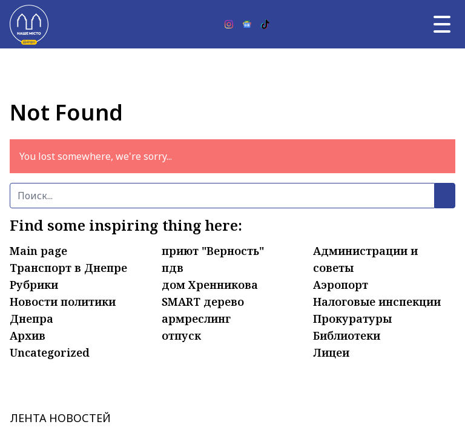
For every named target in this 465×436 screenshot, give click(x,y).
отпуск (181, 335)
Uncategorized (50, 352)
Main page (38, 250)
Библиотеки (346, 335)
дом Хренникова (210, 284)
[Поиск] (222, 195)
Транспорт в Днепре (68, 267)
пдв (172, 267)
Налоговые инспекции (377, 301)
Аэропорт (340, 284)
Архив (27, 335)
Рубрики (34, 284)
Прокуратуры (352, 318)
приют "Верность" (213, 250)
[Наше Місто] (29, 24)
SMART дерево (203, 301)
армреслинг (196, 318)
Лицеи (331, 352)
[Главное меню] (442, 24)
